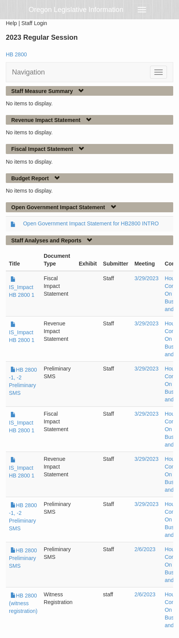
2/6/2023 (145, 549)
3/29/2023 (147, 278)
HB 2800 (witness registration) (23, 603)
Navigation (28, 72)
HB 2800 (16, 54)
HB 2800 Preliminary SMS (23, 558)
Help (11, 23)
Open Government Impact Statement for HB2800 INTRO (91, 223)
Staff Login (34, 23)
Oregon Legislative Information (76, 10)
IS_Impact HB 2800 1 (21, 287)
